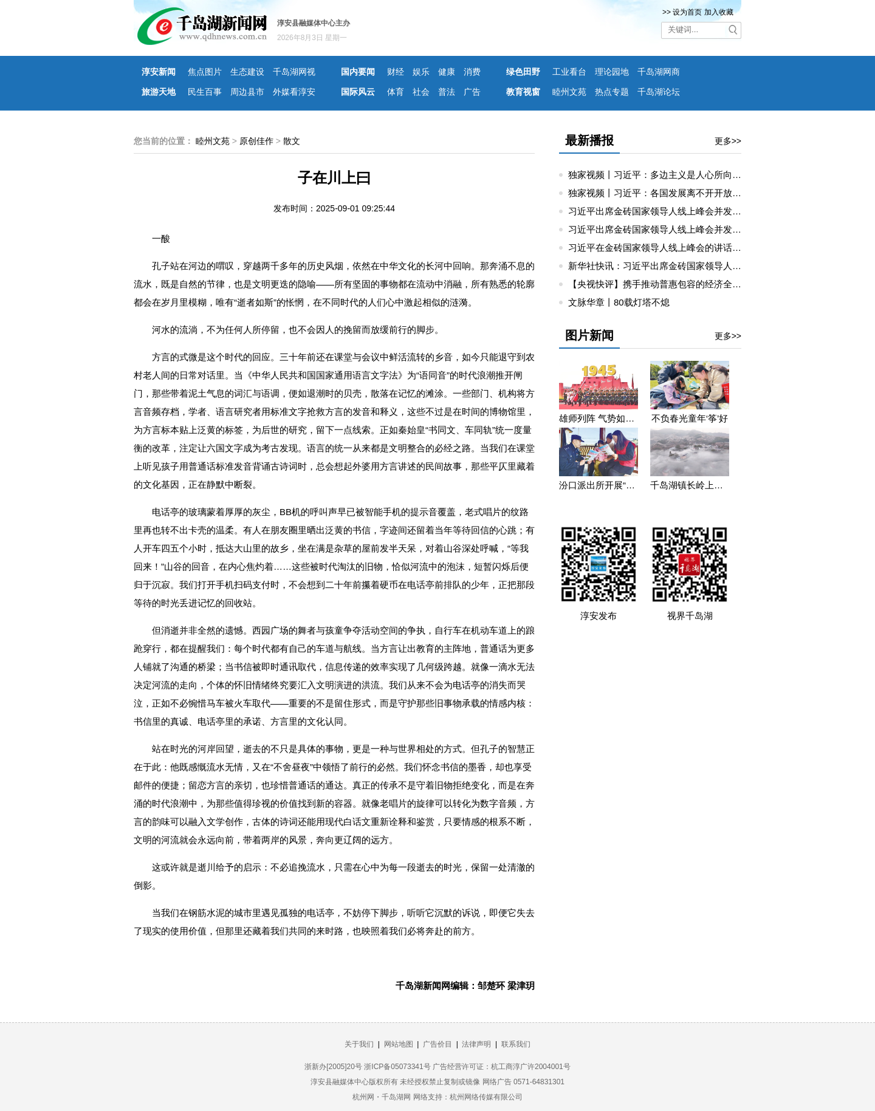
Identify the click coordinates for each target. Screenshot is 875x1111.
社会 (421, 92)
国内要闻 (358, 72)
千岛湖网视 (294, 72)
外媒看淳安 (294, 92)
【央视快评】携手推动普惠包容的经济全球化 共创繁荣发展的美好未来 (710, 284)
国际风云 (358, 92)
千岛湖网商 (658, 72)
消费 (472, 72)
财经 (395, 72)
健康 (446, 72)
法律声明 (476, 1044)
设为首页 (687, 12)
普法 (446, 92)
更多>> (728, 141)
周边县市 (247, 92)
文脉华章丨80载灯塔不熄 (619, 302)
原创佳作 (256, 141)
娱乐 (421, 72)
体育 (395, 92)
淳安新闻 (159, 72)
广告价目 (437, 1044)
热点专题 (612, 92)
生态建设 (247, 72)
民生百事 (205, 92)
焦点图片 (205, 72)
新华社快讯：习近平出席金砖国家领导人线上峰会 (668, 266)
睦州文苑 (569, 92)
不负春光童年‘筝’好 (690, 418)
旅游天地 (159, 92)
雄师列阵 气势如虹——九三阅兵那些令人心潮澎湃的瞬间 (598, 418)
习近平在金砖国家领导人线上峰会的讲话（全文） (668, 247)
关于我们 (359, 1044)
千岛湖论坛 (658, 92)
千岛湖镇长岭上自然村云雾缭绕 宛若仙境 (689, 485)
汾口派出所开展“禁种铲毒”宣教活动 (598, 485)
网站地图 (398, 1044)
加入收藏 (718, 12)
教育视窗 (523, 92)
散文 (291, 141)
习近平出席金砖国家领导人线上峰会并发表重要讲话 (673, 211)
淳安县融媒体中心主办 (313, 23)
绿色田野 (523, 72)
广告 (472, 92)
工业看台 (569, 72)
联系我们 (515, 1044)
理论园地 (612, 72)
